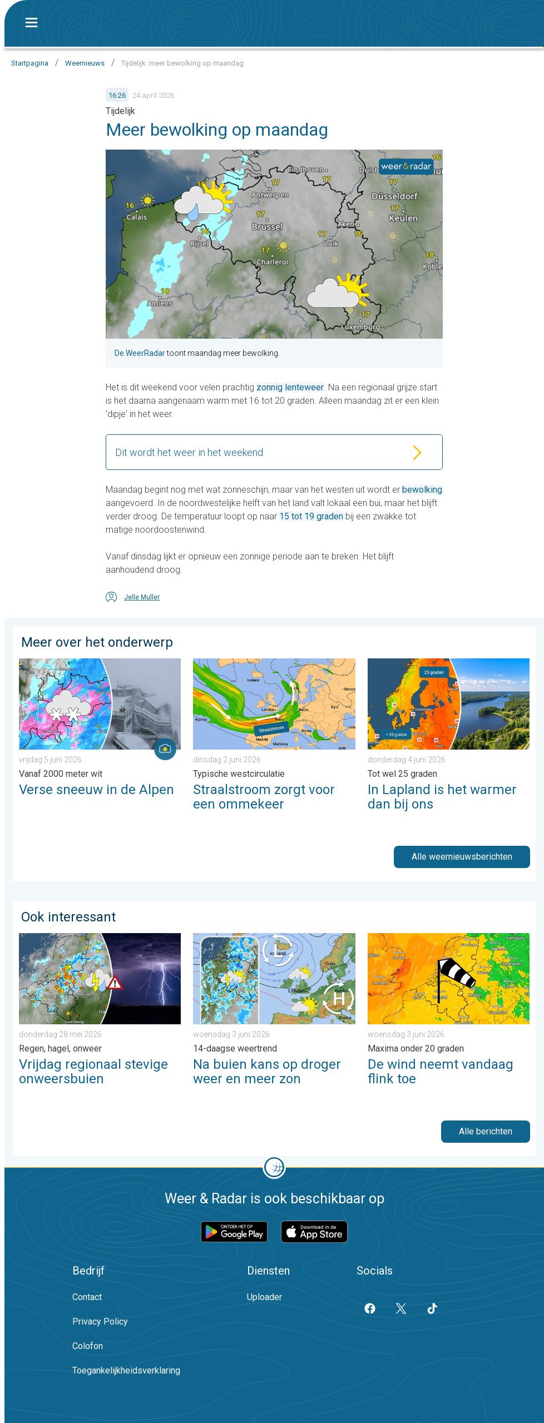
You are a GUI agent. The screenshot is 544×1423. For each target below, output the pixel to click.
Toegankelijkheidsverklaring (126, 1370)
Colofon (87, 1346)
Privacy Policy (100, 1321)
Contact (87, 1297)
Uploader (264, 1297)
